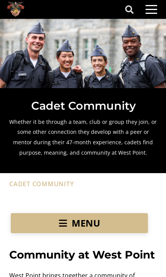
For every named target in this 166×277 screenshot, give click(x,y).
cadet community (41, 184)
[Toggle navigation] (151, 9)
